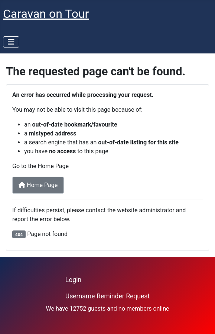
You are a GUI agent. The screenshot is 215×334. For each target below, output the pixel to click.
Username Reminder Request (107, 296)
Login (73, 280)
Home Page (38, 185)
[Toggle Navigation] (11, 42)
